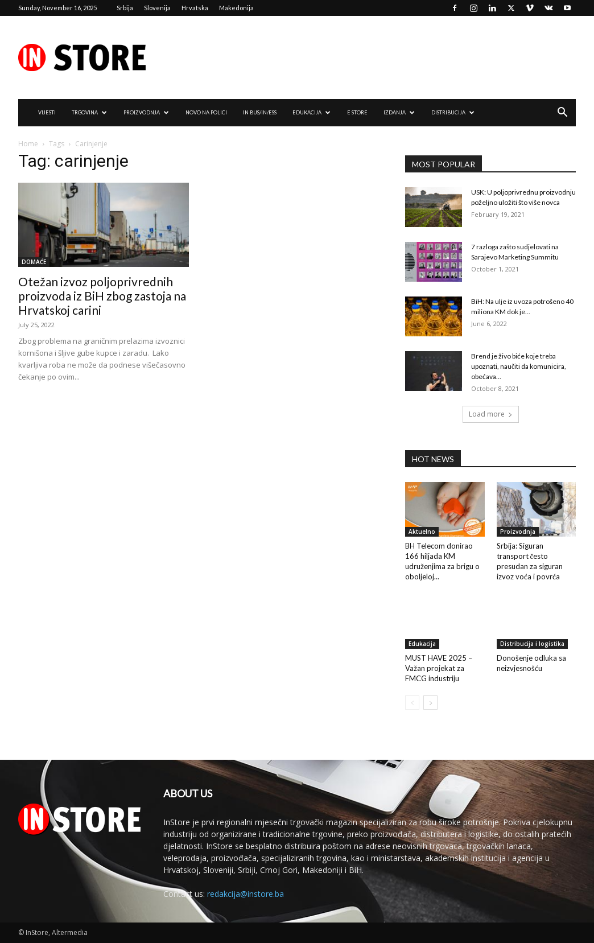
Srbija (125, 7)
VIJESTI (47, 112)
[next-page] (430, 702)
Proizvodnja (517, 532)
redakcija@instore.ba (245, 893)
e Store (357, 112)
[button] (562, 113)
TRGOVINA (89, 112)
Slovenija (157, 7)
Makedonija (236, 7)
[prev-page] (412, 702)
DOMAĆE (34, 262)
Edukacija (422, 644)
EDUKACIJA (311, 112)
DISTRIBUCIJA (453, 112)
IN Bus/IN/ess (260, 112)
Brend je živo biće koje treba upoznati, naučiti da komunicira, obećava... (518, 366)
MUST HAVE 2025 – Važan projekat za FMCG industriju (438, 668)
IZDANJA (399, 112)
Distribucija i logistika (532, 644)
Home (28, 144)
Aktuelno (422, 532)
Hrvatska (195, 7)
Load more (491, 414)
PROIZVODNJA (146, 112)
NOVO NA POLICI (206, 112)
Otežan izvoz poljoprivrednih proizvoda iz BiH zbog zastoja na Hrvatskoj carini (102, 295)
